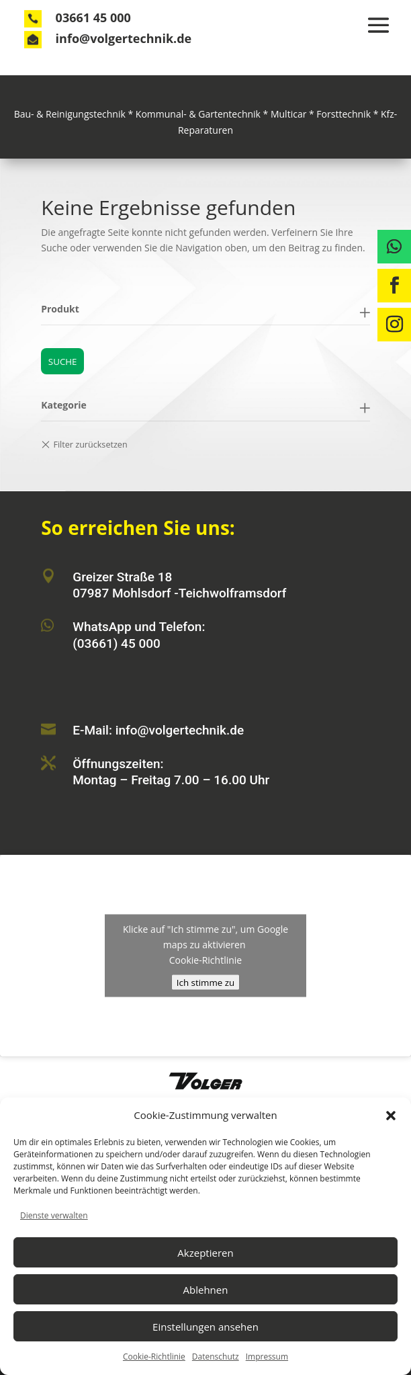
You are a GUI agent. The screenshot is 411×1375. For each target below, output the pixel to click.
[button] (391, 1115)
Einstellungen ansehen (205, 1326)
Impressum (267, 1356)
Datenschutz (215, 1356)
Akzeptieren (205, 1252)
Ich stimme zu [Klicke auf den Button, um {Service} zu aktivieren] (205, 982)
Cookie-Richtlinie (154, 1356)
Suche (62, 362)
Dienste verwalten (54, 1215)
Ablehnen (205, 1289)
